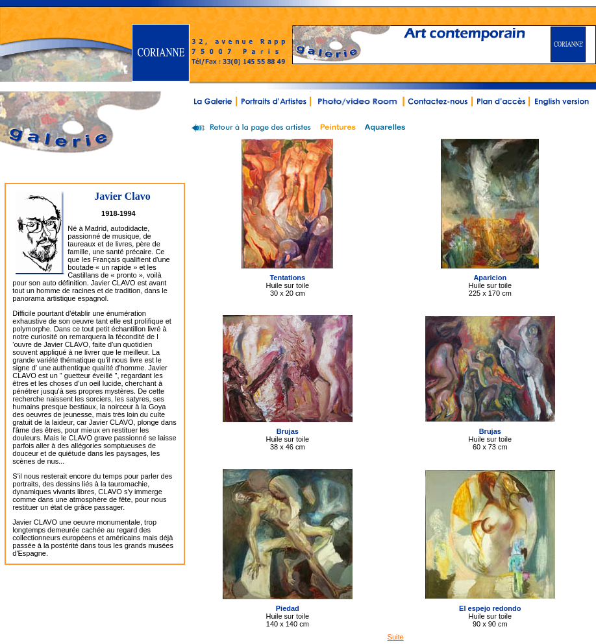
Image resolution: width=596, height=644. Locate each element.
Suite (396, 637)
